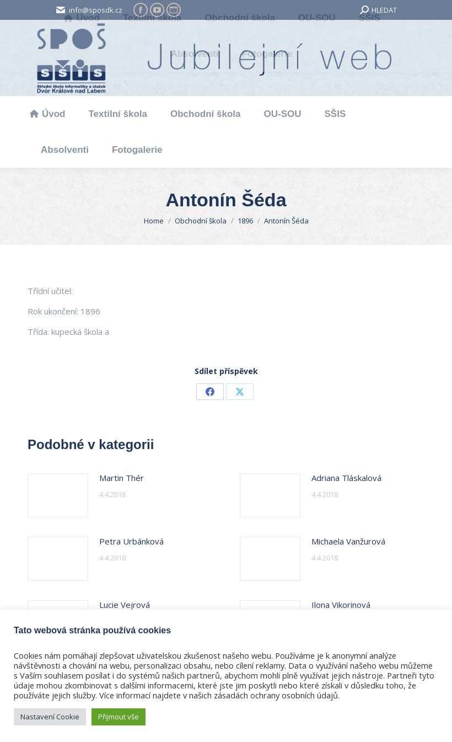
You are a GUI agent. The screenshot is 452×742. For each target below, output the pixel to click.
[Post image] (58, 495)
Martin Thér (121, 477)
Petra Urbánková (131, 541)
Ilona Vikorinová (340, 604)
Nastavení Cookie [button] (49, 717)
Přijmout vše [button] (118, 717)
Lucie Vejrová (124, 604)
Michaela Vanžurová (348, 541)
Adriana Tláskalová (346, 477)
